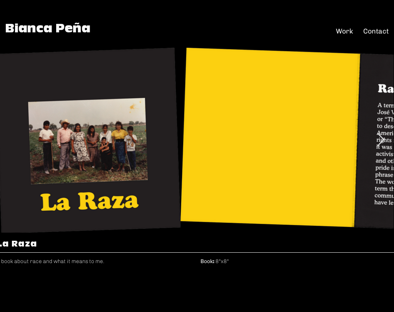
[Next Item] (380, 140)
